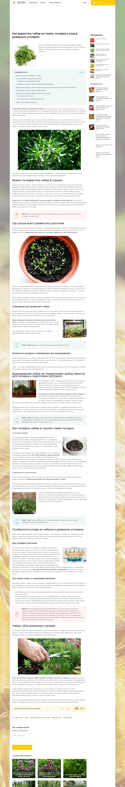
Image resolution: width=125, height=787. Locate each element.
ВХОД (86, 3)
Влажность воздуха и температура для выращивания (35, 84)
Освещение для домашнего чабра (29, 81)
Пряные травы (19, 717)
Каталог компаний (54, 2)
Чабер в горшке (67, 717)
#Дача (105, 2)
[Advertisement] (62, 17)
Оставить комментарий (22, 747)
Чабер (26, 717)
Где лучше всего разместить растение (29, 78)
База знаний (33, 2)
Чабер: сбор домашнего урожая (26, 102)
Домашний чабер (56, 717)
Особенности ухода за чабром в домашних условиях (33, 93)
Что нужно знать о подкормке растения (31, 99)
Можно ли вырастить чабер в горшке (28, 75)
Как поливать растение (25, 96)
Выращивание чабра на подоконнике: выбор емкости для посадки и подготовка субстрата (46, 87)
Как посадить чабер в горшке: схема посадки (31, 90)
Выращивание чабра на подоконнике (40, 717)
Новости (43, 2)
